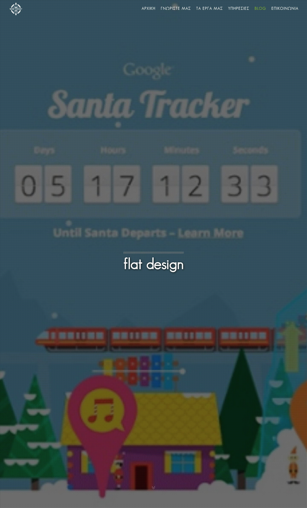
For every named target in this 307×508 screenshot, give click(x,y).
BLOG (260, 8)
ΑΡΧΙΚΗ (148, 8)
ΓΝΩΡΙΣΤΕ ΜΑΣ (176, 8)
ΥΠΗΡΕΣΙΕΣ (238, 8)
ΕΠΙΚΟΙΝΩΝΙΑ (284, 8)
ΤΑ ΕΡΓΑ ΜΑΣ (209, 8)
